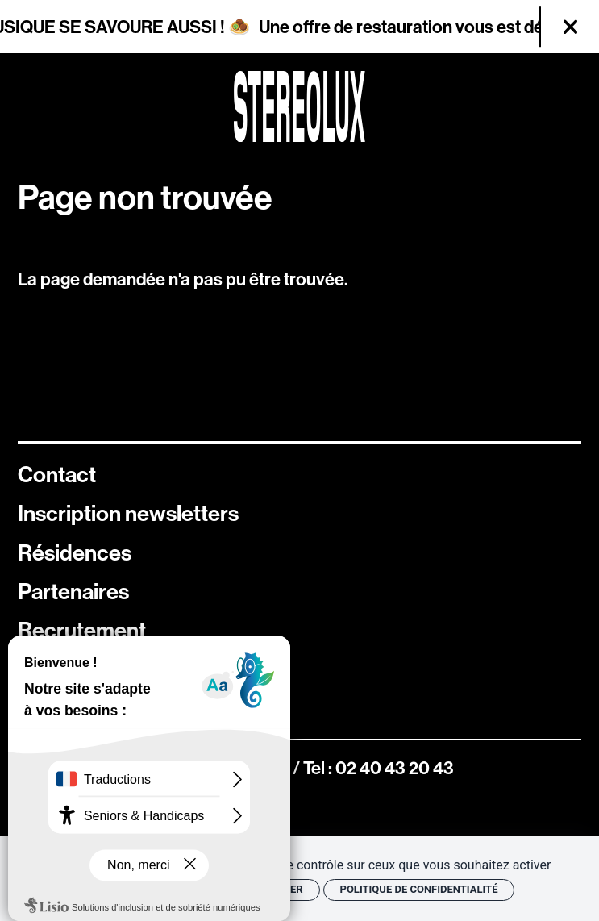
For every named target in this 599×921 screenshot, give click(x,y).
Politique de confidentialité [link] (419, 889)
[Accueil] (299, 106)
